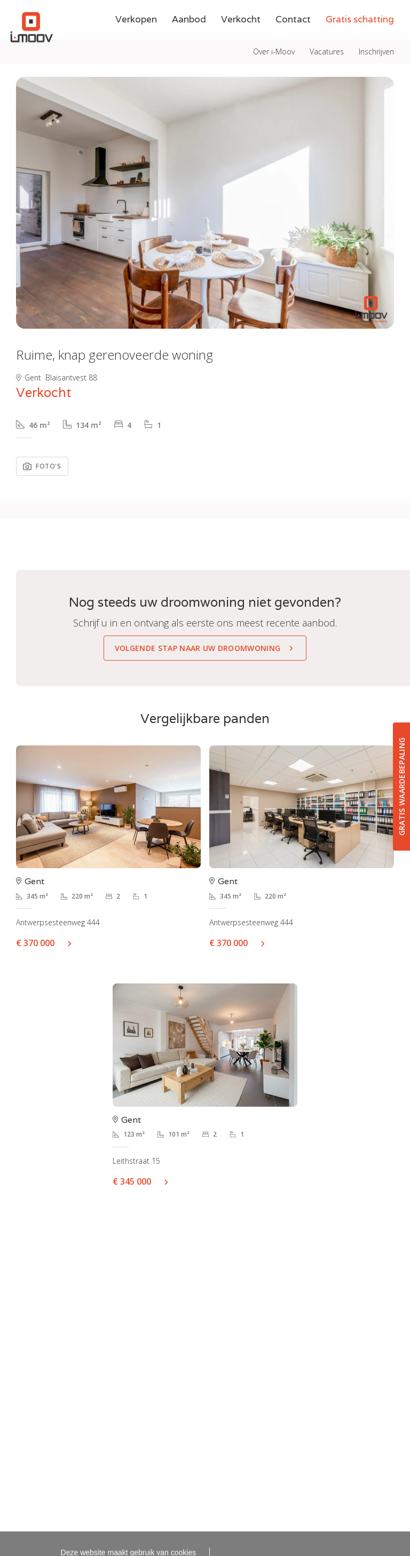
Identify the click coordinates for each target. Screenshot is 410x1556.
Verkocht (241, 43)
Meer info (73, 943)
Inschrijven (376, 12)
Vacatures (327, 12)
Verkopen (136, 43)
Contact (293, 43)
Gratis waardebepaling (402, 786)
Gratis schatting (360, 43)
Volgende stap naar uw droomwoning (198, 648)
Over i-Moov (274, 12)
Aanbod (189, 43)
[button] (25, 203)
